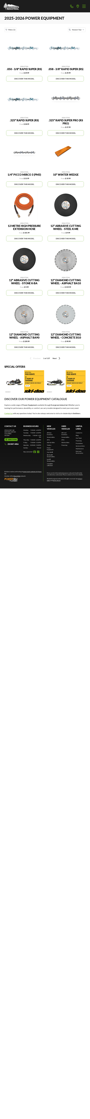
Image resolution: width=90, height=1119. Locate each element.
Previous (35, 358)
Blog (77, 435)
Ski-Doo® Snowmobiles (51, 455)
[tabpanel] (32, 439)
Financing (64, 445)
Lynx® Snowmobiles (51, 460)
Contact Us (79, 433)
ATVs (48, 440)
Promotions (79, 443)
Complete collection (50, 464)
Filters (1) (10, 29)
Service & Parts (80, 446)
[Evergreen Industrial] (11, 6)
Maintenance (80, 448)
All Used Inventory (64, 433)
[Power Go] (23, 479)
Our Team (79, 438)
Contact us (8, 413)
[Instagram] (38, 451)
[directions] (78, 6)
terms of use (56, 480)
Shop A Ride (16, 476)
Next (57, 358)
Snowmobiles (51, 437)
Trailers (49, 445)
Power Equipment (50, 448)
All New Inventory (50, 433)
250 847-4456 (11, 444)
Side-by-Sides (51, 442)
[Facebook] (34, 451)
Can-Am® (50, 452)
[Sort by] (77, 29)
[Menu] (84, 6)
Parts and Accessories (79, 452)
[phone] (72, 6)
